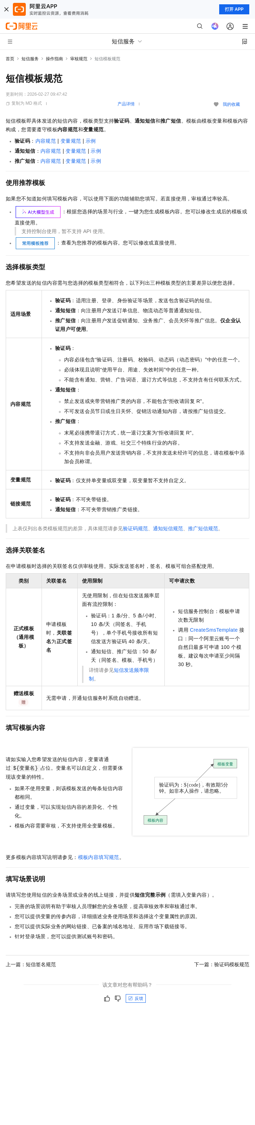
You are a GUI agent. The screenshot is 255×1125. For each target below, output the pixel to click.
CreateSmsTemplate (214, 630)
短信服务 (30, 58)
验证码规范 (135, 528)
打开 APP (234, 9)
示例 (91, 141)
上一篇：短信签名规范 (31, 964)
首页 (10, 58)
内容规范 (45, 141)
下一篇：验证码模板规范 (221, 964)
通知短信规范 (168, 528)
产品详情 (126, 103)
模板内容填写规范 (98, 857)
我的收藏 (231, 104)
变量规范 (71, 141)
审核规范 (78, 58)
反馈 (135, 998)
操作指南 (54, 58)
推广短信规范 (203, 528)
